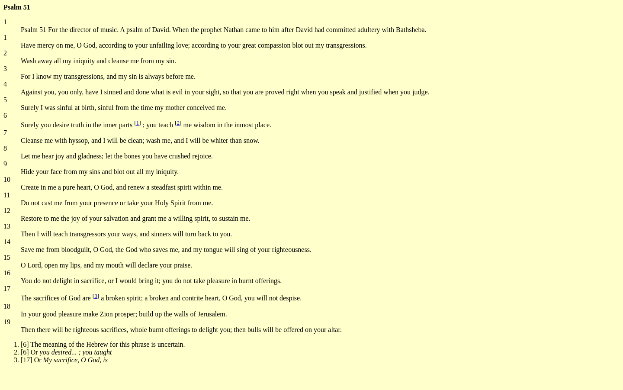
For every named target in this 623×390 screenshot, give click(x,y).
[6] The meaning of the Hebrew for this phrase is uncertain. (103, 344)
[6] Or (66, 352)
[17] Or (64, 360)
